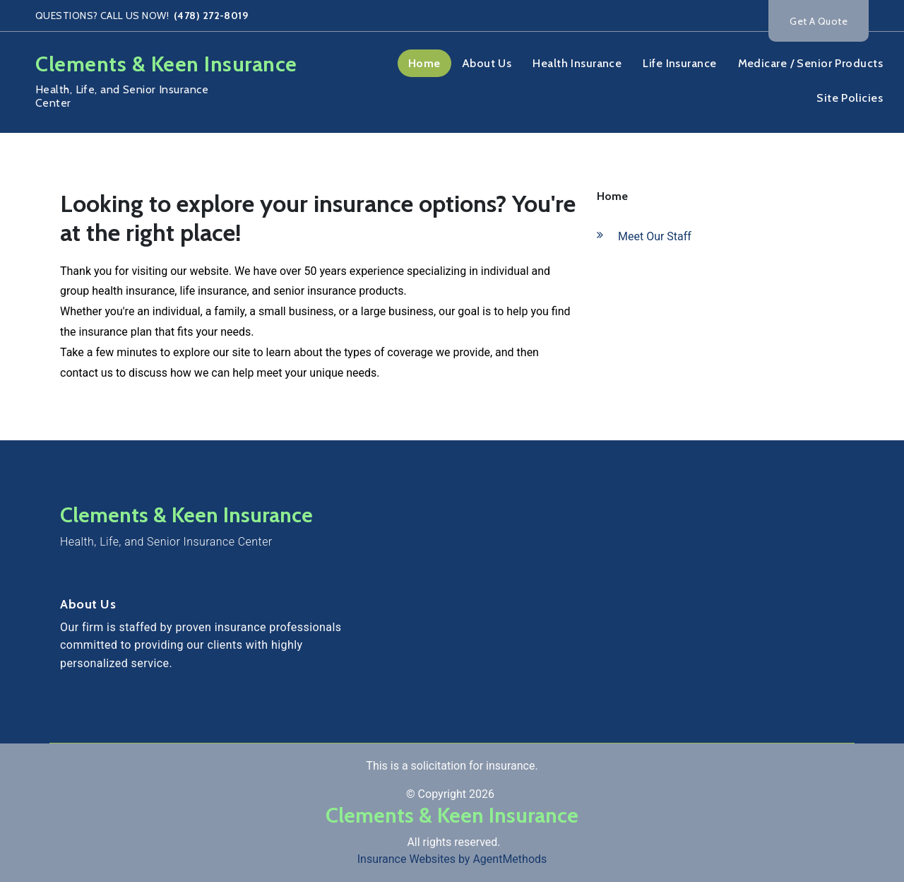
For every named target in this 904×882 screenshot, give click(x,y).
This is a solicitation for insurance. (451, 765)
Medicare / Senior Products (810, 63)
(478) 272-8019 (210, 15)
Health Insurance (577, 63)
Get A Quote (819, 21)
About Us (487, 63)
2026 (481, 794)
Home (424, 63)
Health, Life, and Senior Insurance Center (166, 541)
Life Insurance (679, 63)
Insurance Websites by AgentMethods (452, 859)
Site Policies (849, 98)
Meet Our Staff (654, 236)
